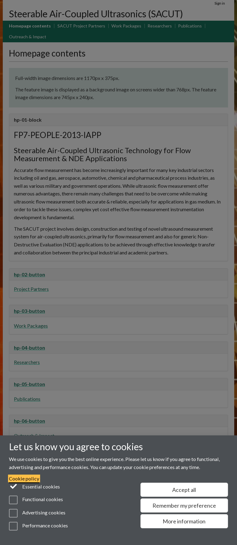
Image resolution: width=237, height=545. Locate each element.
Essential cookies (34, 486)
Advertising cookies (37, 513)
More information (184, 521)
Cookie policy (24, 478)
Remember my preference (184, 505)
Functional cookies (36, 500)
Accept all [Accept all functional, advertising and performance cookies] (184, 489)
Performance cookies (38, 526)
